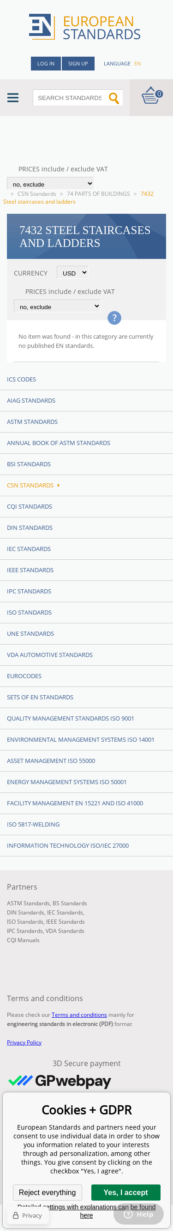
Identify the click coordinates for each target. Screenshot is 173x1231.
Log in (45, 63)
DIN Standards (30, 527)
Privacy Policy (24, 1042)
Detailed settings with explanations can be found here (87, 1211)
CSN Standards (37, 194)
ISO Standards (29, 612)
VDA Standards (65, 931)
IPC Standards (29, 591)
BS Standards (70, 903)
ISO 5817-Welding (33, 824)
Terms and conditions (79, 1015)
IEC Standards (29, 549)
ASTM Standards (32, 421)
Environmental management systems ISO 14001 (81, 739)
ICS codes (21, 379)
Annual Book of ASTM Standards (58, 443)
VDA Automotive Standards (50, 655)
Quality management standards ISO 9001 (70, 718)
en (137, 63)
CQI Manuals (23, 940)
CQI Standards (29, 506)
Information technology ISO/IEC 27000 (68, 845)
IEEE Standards (30, 570)
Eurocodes (24, 676)
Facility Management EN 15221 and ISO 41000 (75, 803)
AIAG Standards (31, 400)
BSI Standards (29, 464)
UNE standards (30, 633)
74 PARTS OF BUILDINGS (98, 194)
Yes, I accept (125, 1192)
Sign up (78, 63)
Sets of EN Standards (40, 697)
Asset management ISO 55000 (51, 760)
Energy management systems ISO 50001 (67, 782)
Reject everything (47, 1192)
